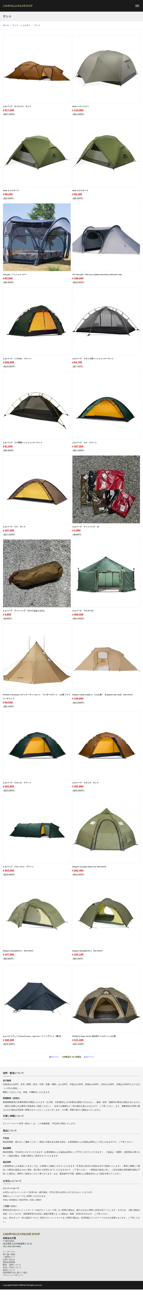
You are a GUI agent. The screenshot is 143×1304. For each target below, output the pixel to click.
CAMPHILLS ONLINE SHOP (17, 5)
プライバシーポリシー (13, 1275)
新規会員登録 (9, 1262)
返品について (9, 1270)
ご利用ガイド (9, 1257)
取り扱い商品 (9, 1254)
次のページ (89, 1057)
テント (37, 25)
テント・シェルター (21, 25)
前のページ (54, 1057)
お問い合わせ (9, 1259)
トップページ (9, 1251)
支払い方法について (12, 1267)
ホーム (6, 25)
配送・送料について (12, 1265)
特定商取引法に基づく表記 (15, 1272)
